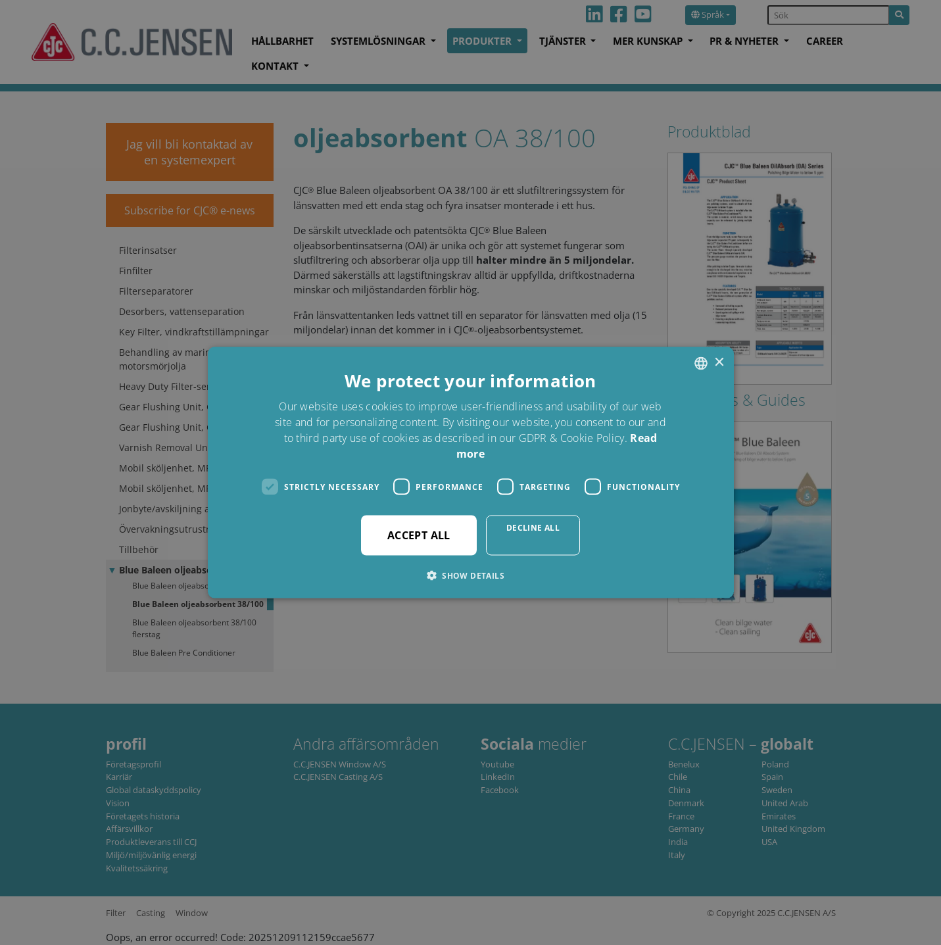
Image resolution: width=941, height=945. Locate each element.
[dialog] (470, 472)
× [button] (719, 363)
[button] (470, 575)
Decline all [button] (533, 527)
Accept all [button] (418, 535)
